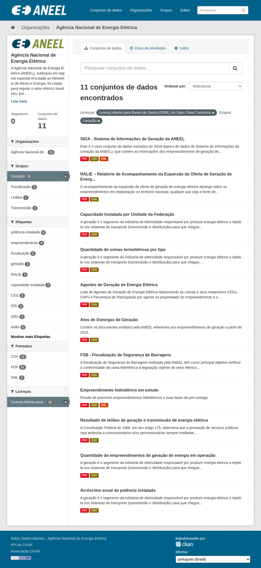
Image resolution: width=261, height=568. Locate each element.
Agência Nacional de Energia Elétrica (96, 27)
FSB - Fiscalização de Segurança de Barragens (125, 355)
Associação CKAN (25, 551)
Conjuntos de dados (106, 10)
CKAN (184, 544)
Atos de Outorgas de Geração (109, 320)
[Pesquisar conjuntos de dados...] (154, 68)
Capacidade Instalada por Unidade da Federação (127, 214)
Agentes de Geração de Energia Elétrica (119, 285)
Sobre (185, 10)
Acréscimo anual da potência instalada (117, 490)
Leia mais (19, 101)
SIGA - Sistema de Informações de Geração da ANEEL (132, 139)
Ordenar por (175, 86)
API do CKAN (21, 545)
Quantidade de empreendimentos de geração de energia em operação (147, 455)
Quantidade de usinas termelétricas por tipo (122, 249)
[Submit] (243, 10)
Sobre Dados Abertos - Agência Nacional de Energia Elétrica (59, 538)
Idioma (181, 552)
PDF (84, 158)
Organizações (141, 10)
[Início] (13, 27)
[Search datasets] (222, 10)
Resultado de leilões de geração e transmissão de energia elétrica (144, 420)
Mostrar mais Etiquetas (30, 337)
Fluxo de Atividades (148, 48)
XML (104, 158)
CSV (94, 158)
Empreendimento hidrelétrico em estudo (119, 390)
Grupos (166, 10)
